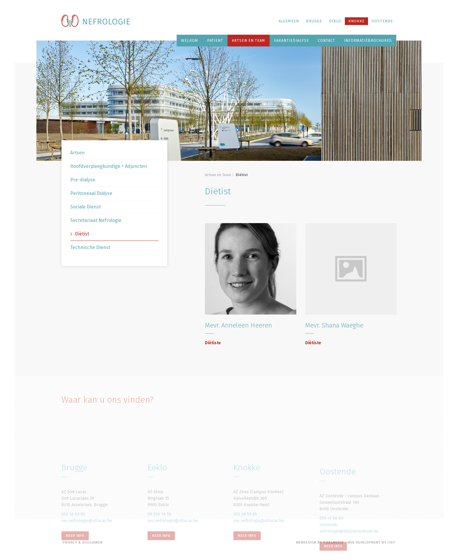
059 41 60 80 (331, 546)
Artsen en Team (248, 40)
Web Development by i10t (371, 542)
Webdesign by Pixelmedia (319, 542)
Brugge (314, 21)
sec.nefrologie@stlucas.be (86, 546)
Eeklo (335, 21)
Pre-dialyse (82, 180)
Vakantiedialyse (291, 40)
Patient (215, 40)
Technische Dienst (90, 247)
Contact (326, 40)
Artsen (77, 153)
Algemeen (289, 21)
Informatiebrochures (368, 40)
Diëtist (79, 234)
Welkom (189, 40)
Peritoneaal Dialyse (91, 193)
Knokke (356, 21)
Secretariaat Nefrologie (95, 220)
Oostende (382, 21)
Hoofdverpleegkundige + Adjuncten (108, 166)
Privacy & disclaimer (83, 542)
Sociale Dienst (85, 207)
